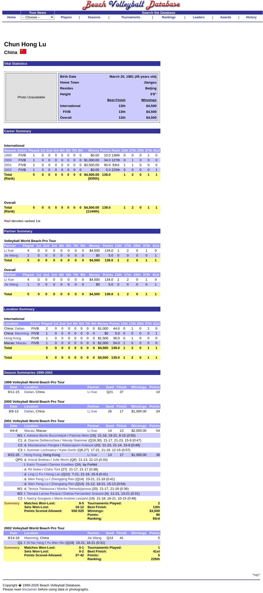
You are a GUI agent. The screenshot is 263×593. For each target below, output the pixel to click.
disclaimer (29, 589)
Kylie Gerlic (67, 450)
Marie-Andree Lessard (71, 498)
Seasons (94, 17)
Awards (225, 17)
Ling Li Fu (35, 474)
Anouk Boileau (39, 460)
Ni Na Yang (35, 543)
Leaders (198, 17)
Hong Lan (53, 474)
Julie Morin (60, 460)
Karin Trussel (37, 464)
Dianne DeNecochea (43, 440)
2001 (8, 165)
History (251, 17)
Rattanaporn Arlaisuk (77, 445)
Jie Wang (11, 255)
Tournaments (130, 17)
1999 (8, 155)
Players (66, 17)
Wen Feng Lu (38, 479)
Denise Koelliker (61, 464)
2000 (8, 160)
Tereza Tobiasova (41, 489)
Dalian (19, 328)
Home (11, 17)
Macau (21, 343)
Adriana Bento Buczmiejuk (46, 435)
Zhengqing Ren (62, 479)
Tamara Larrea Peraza (44, 493)
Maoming (22, 333)
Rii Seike (34, 469)
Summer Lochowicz (42, 450)
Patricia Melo (79, 435)
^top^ (256, 575)
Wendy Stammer (74, 440)
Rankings (169, 17)
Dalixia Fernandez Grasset (83, 493)
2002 (8, 170)
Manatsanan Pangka (43, 445)
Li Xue (9, 250)
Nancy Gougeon (39, 498)
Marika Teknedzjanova (74, 489)
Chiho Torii (52, 469)
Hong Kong (12, 338)
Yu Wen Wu (55, 543)
